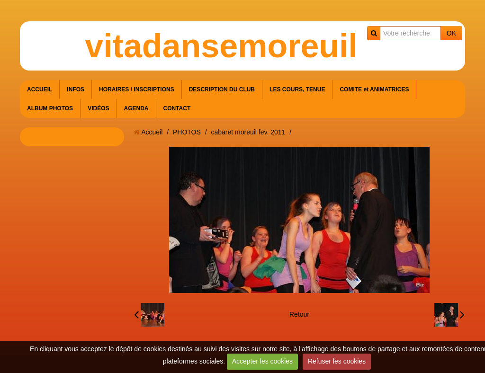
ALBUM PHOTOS (50, 108)
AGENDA (136, 108)
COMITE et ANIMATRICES (374, 89)
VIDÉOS (98, 108)
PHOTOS (187, 132)
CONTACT (177, 108)
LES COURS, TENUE (297, 89)
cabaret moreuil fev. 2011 (248, 132)
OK (451, 33)
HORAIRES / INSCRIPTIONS (136, 89)
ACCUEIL (39, 89)
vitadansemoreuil (221, 45)
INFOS (75, 89)
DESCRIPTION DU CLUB (222, 89)
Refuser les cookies (337, 361)
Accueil (151, 132)
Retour (299, 314)
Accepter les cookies (262, 361)
